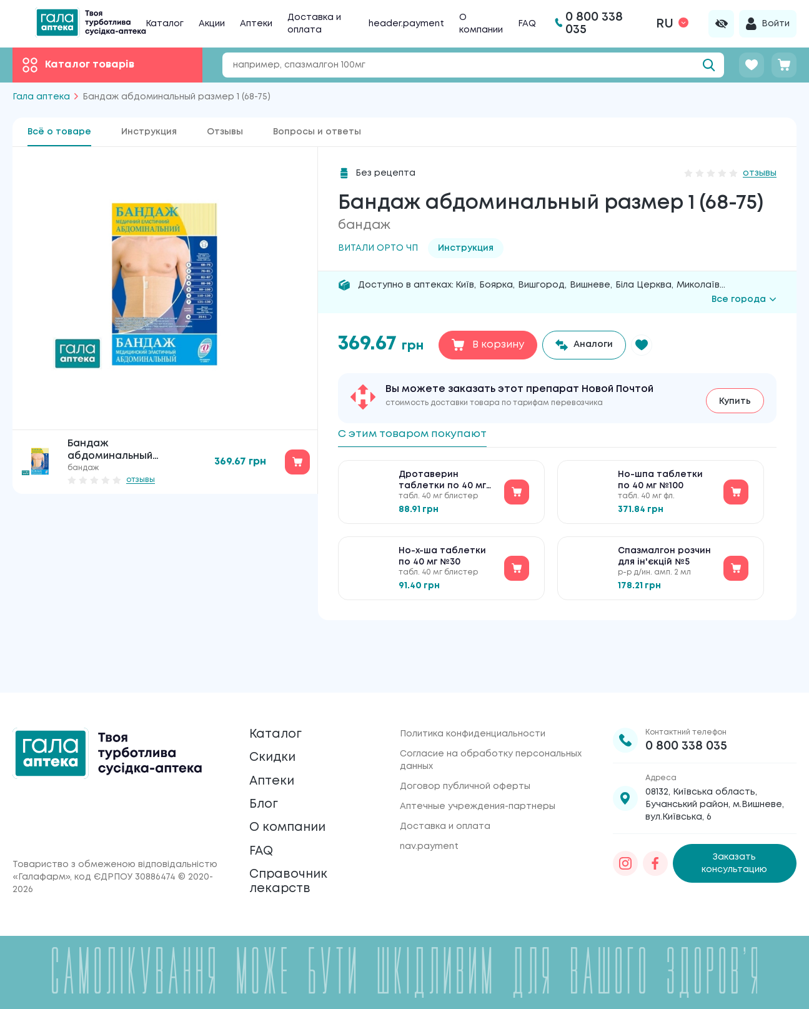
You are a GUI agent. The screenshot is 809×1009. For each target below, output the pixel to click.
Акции (212, 24)
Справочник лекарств (296, 875)
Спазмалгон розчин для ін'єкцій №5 (664, 560)
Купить (735, 397)
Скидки (277, 718)
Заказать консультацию (734, 816)
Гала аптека (41, 97)
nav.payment (429, 798)
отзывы (140, 479)
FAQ (527, 24)
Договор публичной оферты (465, 738)
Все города (744, 299)
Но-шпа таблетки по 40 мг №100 (660, 484)
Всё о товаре (59, 132)
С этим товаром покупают (427, 433)
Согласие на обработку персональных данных (491, 712)
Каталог (165, 24)
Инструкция (149, 132)
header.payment (406, 24)
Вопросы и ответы (317, 132)
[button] (652, 345)
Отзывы (225, 132)
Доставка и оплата (445, 778)
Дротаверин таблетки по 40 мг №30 (442, 485)
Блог (266, 777)
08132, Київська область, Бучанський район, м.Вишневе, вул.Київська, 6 (714, 756)
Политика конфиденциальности (472, 686)
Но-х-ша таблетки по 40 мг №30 (442, 560)
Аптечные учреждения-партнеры (477, 758)
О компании (296, 806)
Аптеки (256, 24)
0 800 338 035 (686, 698)
